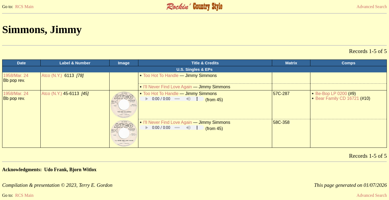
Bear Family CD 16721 (337, 98)
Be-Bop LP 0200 (331, 93)
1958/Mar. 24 (15, 75)
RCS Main (24, 6)
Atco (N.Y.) (51, 75)
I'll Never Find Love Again (167, 87)
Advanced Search (372, 6)
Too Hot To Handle (160, 75)
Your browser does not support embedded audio (171, 98)
